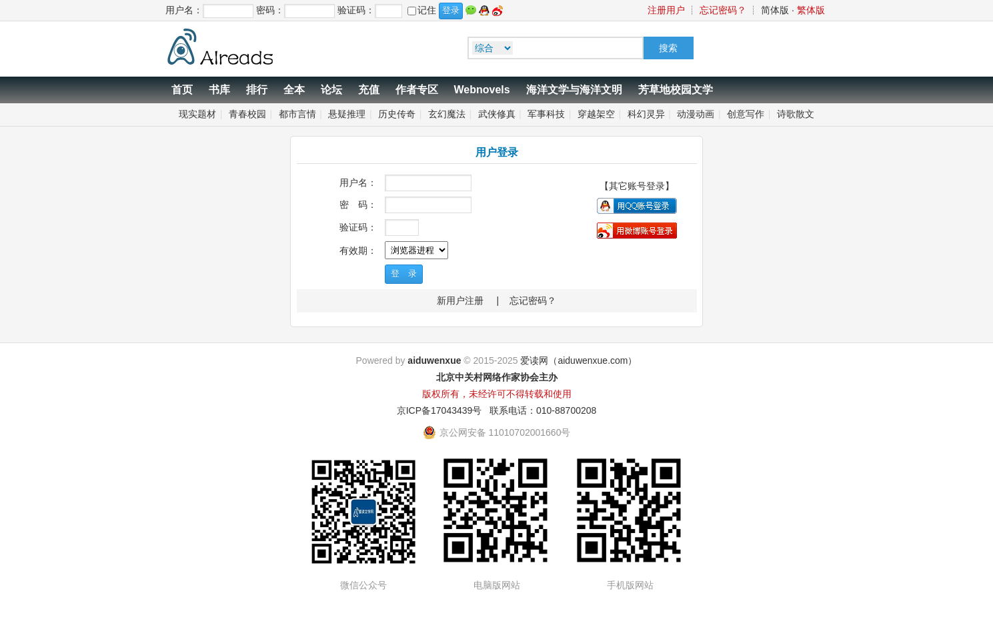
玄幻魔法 (446, 114)
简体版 (775, 10)
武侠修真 (497, 114)
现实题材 (197, 114)
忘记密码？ (723, 10)
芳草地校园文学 (675, 89)
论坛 (331, 89)
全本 (294, 89)
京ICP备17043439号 (439, 410)
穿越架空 (596, 114)
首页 (182, 89)
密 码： (358, 204)
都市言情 (297, 114)
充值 (368, 89)
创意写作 (745, 114)
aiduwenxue (434, 360)
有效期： (358, 250)
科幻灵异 (646, 114)
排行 (256, 89)
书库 (219, 89)
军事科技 (546, 114)
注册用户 (666, 10)
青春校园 (247, 114)
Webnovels (482, 89)
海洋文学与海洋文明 (574, 89)
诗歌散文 (795, 114)
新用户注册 (460, 300)
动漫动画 (695, 114)
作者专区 (416, 89)
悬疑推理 (346, 114)
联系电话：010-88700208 (542, 410)
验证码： (358, 227)
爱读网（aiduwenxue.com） (578, 360)
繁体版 (811, 10)
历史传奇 (396, 114)
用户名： (358, 182)
